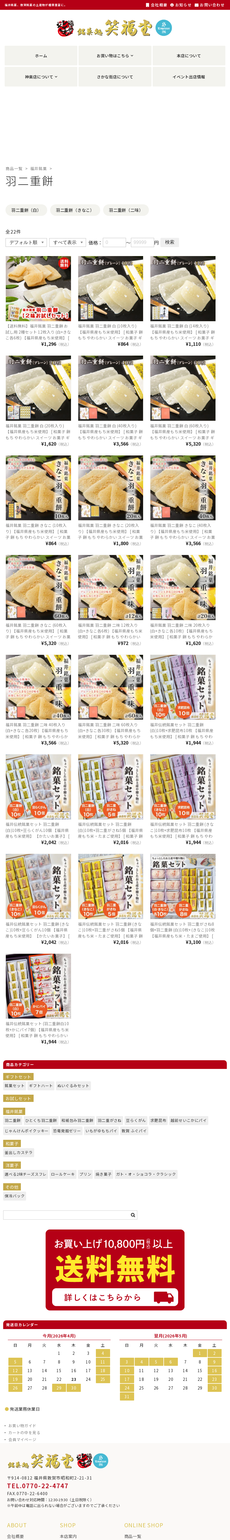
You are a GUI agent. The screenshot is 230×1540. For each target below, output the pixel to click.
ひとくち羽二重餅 (38, 1120)
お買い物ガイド (22, 1425)
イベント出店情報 (189, 77)
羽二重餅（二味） (126, 210)
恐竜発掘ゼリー (65, 1130)
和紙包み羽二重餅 (75, 1120)
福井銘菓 (38, 168)
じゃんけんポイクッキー (23, 1130)
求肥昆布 (157, 1120)
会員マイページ (22, 1439)
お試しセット (18, 1098)
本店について (189, 55)
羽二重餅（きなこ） (75, 210)
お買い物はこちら (113, 55)
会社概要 (156, 5)
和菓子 (12, 1143)
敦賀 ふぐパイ (132, 1130)
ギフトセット (18, 1077)
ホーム (41, 55)
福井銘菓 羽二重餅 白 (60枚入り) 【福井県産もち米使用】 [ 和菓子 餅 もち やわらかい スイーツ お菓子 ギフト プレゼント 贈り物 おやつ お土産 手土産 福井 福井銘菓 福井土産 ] (182, 437)
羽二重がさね (108, 1120)
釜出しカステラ (16, 1152)
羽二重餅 (11, 1120)
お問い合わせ (210, 5)
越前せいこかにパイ (186, 1120)
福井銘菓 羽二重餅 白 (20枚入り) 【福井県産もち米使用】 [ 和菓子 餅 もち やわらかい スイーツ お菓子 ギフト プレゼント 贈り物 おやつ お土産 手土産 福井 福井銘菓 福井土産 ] (38, 437)
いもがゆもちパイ (99, 1130)
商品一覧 (14, 168)
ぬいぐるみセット (71, 1085)
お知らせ (181, 5)
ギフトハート (39, 1085)
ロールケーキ (61, 1174)
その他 (12, 1187)
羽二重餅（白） (26, 210)
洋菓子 (12, 1165)
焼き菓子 (102, 1174)
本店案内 (68, 1536)
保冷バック (13, 1196)
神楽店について (39, 77)
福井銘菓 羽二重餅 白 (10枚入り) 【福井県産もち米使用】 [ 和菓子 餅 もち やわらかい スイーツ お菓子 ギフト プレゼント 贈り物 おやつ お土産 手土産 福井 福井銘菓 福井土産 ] (110, 337)
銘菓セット (13, 1085)
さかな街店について (115, 77)
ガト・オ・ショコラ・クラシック (141, 1174)
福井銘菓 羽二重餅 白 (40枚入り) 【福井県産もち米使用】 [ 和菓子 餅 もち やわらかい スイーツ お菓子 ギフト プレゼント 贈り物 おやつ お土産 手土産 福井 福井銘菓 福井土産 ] (110, 437)
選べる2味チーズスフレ (22, 1174)
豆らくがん (134, 1120)
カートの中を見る (24, 1432)
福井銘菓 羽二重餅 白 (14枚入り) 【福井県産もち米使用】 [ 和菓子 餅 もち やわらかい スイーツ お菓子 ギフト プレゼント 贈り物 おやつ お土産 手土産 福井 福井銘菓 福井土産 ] (182, 337)
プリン (84, 1174)
